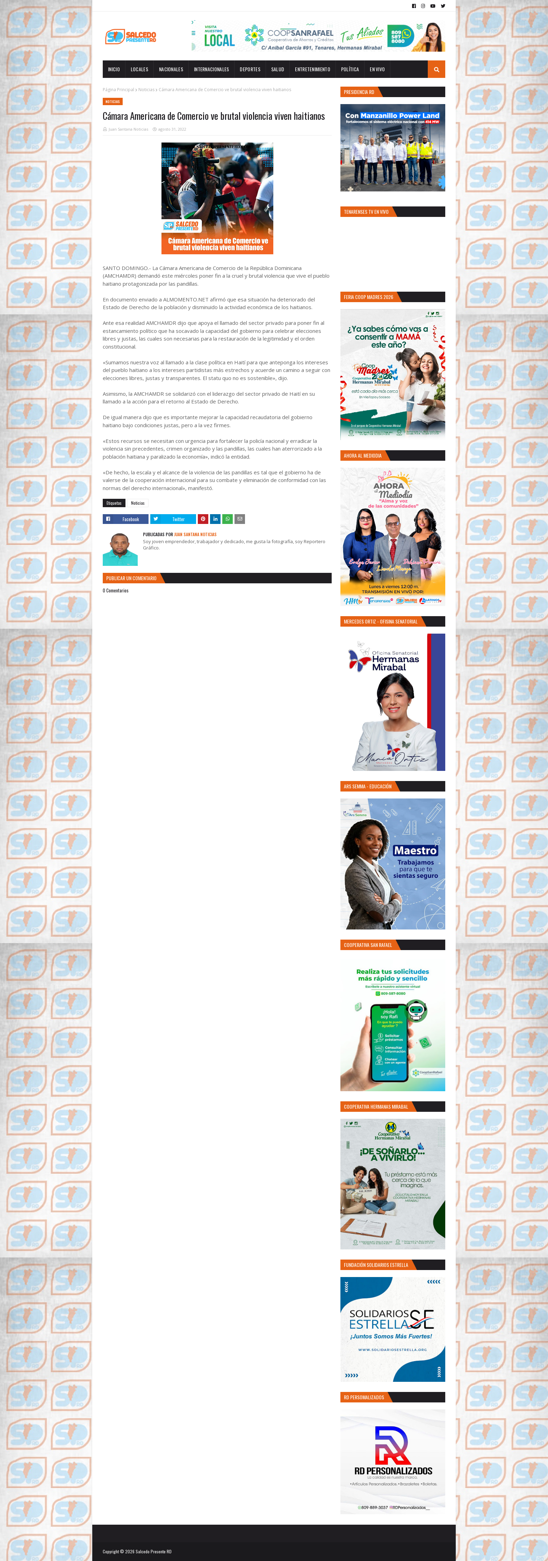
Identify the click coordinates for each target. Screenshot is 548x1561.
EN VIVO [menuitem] (377, 69)
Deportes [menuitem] (250, 69)
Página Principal (118, 90)
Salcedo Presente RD (154, 1551)
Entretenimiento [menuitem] (312, 69)
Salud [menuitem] (277, 69)
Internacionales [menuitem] (211, 69)
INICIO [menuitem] (114, 69)
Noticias (146, 90)
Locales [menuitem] (139, 69)
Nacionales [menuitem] (171, 69)
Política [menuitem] (350, 69)
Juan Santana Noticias (128, 129)
